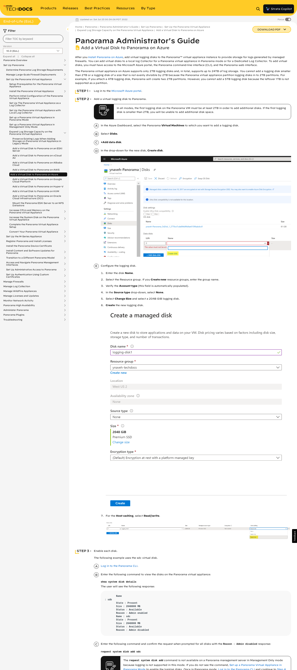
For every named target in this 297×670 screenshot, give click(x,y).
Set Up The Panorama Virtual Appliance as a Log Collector (35, 104)
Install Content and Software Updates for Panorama (30, 251)
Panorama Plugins (13, 315)
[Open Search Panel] (259, 9)
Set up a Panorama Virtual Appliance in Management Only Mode (32, 125)
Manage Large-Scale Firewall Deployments (31, 74)
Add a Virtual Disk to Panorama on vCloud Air (37, 156)
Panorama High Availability (19, 305)
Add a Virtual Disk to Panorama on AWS (35, 169)
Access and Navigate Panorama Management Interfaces (32, 263)
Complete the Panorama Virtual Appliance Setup (33, 225)
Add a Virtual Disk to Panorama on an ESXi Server (37, 149)
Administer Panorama (16, 310)
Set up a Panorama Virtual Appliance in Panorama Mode (32, 118)
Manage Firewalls (13, 281)
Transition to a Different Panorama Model (30, 258)
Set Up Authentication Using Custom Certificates (27, 275)
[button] (294, 536)
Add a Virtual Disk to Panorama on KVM (35, 191)
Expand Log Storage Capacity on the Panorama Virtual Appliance (30, 132)
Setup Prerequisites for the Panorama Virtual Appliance (35, 85)
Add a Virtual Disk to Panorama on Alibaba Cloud (37, 163)
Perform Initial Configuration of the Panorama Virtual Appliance (36, 97)
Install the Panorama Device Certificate (29, 246)
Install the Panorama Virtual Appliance (31, 91)
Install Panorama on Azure (105, 57)
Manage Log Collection (16, 286)
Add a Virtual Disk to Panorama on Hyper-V (37, 186)
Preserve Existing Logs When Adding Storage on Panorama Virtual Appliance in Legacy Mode (36, 141)
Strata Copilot (278, 9)
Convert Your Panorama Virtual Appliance (33, 232)
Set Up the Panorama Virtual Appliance (29, 79)
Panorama (91, 26)
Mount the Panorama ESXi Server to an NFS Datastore (38, 204)
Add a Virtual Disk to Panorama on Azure (34, 174)
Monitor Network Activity (18, 300)
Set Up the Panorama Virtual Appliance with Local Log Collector (35, 111)
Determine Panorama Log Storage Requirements (34, 69)
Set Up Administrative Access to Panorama (31, 269)
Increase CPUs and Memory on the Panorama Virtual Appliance (29, 211)
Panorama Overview (15, 60)
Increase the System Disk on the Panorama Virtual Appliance (34, 218)
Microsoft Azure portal (126, 90)
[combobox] (33, 39)
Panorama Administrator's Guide (119, 26)
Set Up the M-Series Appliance (24, 236)
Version (7, 46)
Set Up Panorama (13, 65)
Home (78, 26)
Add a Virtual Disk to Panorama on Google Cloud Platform (37, 180)
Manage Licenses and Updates (21, 296)
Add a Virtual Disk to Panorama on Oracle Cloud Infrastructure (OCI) (36, 197)
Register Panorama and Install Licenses (29, 241)
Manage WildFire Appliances (20, 291)
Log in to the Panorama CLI (119, 565)
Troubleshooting (12, 320)
